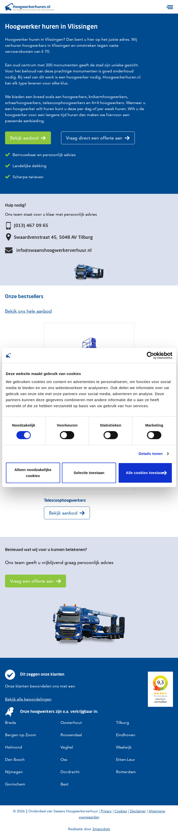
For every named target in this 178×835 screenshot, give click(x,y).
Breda (10, 722)
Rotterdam (126, 771)
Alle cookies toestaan (145, 473)
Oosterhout (71, 722)
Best (65, 784)
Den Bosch (15, 759)
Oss (64, 759)
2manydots (101, 829)
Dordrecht (70, 771)
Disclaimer (138, 811)
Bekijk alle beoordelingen (28, 699)
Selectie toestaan (89, 473)
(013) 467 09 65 (31, 225)
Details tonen (150, 453)
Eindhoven (125, 734)
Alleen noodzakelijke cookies (32, 473)
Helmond (13, 747)
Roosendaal (71, 734)
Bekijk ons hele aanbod (28, 311)
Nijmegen (14, 771)
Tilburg (122, 722)
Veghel (67, 747)
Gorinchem (15, 784)
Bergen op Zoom (20, 734)
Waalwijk (124, 747)
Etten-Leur (125, 759)
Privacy (106, 811)
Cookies (120, 811)
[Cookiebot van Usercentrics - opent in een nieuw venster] (150, 355)
